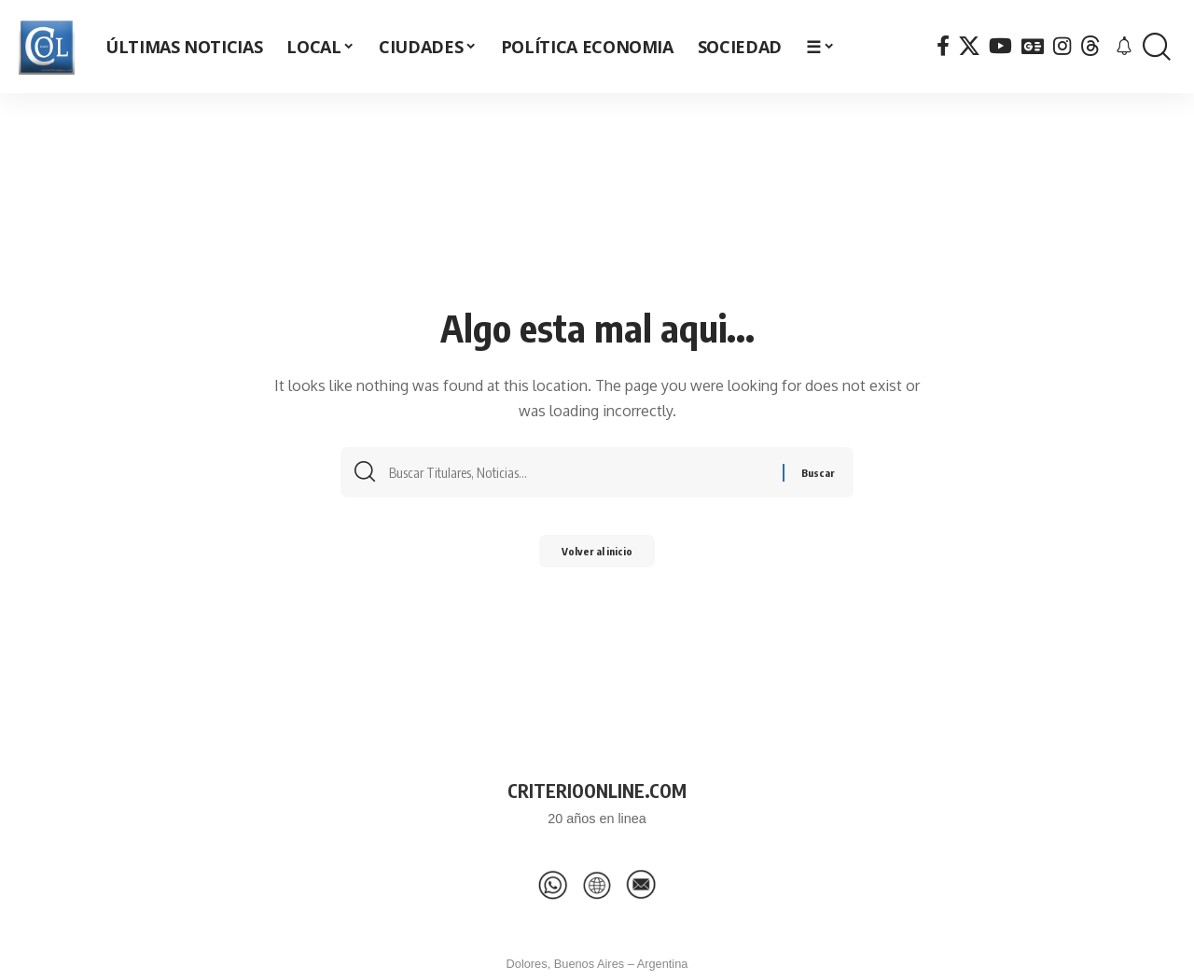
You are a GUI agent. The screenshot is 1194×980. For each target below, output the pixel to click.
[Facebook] (943, 46)
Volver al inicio (597, 557)
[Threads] (1090, 46)
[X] (969, 46)
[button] (1157, 47)
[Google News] (1032, 46)
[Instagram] (1062, 46)
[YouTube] (1000, 46)
